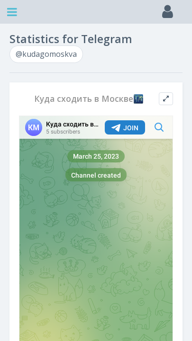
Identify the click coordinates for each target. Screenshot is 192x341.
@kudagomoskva (46, 54)
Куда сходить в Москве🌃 (89, 98)
